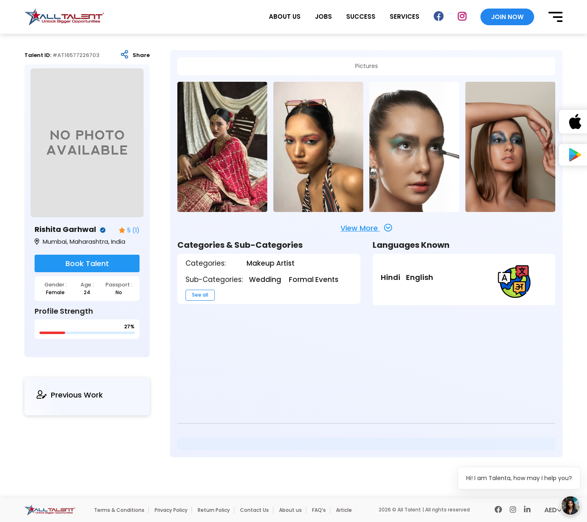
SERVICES (404, 16)
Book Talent (87, 263)
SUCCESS (360, 16)
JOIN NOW (507, 17)
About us (290, 510)
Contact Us (254, 510)
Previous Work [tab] (70, 395)
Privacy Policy (171, 510)
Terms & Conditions (119, 510)
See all (200, 294)
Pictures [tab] (366, 66)
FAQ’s (319, 510)
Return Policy (214, 510)
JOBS (323, 16)
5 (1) (129, 230)
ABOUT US (285, 16)
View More (366, 228)
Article (344, 510)
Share (141, 55)
